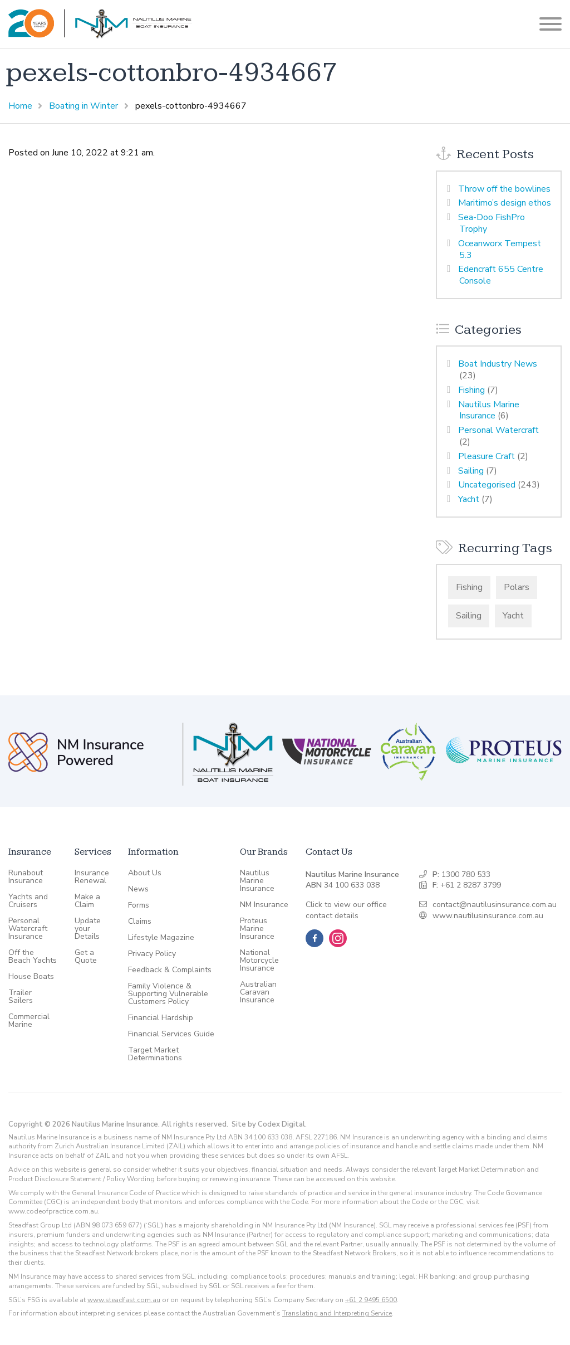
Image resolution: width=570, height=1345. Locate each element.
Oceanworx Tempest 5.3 (499, 249)
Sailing (471, 471)
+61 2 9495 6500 (371, 1299)
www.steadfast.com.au (123, 1299)
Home (20, 106)
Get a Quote (86, 956)
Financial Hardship (160, 1018)
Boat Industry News (497, 364)
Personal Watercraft (498, 430)
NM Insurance (264, 905)
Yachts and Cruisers (28, 901)
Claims (139, 921)
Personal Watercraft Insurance (27, 928)
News (138, 889)
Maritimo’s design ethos (504, 203)
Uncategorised (486, 485)
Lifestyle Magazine (161, 938)
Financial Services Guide (171, 1034)
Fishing (471, 390)
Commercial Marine (29, 1021)
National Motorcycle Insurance (259, 960)
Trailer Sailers (20, 997)
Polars (516, 587)
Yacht (468, 499)
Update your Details (88, 928)
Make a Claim (87, 901)
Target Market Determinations (155, 1054)
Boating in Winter (83, 106)
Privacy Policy (152, 954)
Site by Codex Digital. (269, 1124)
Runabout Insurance (25, 877)
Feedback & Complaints (170, 970)
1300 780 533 (465, 874)
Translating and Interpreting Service (337, 1313)
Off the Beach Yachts (32, 956)
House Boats (31, 977)
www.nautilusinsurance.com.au (488, 915)
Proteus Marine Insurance (257, 928)
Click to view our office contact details (346, 910)
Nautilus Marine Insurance (488, 410)
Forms (138, 905)
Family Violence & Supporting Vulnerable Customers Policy (168, 994)
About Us (144, 873)
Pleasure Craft (486, 456)
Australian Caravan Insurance (258, 992)
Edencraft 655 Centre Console (500, 275)
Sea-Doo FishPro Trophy (491, 223)
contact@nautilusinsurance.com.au (495, 904)
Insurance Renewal (92, 877)
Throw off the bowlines (504, 189)
